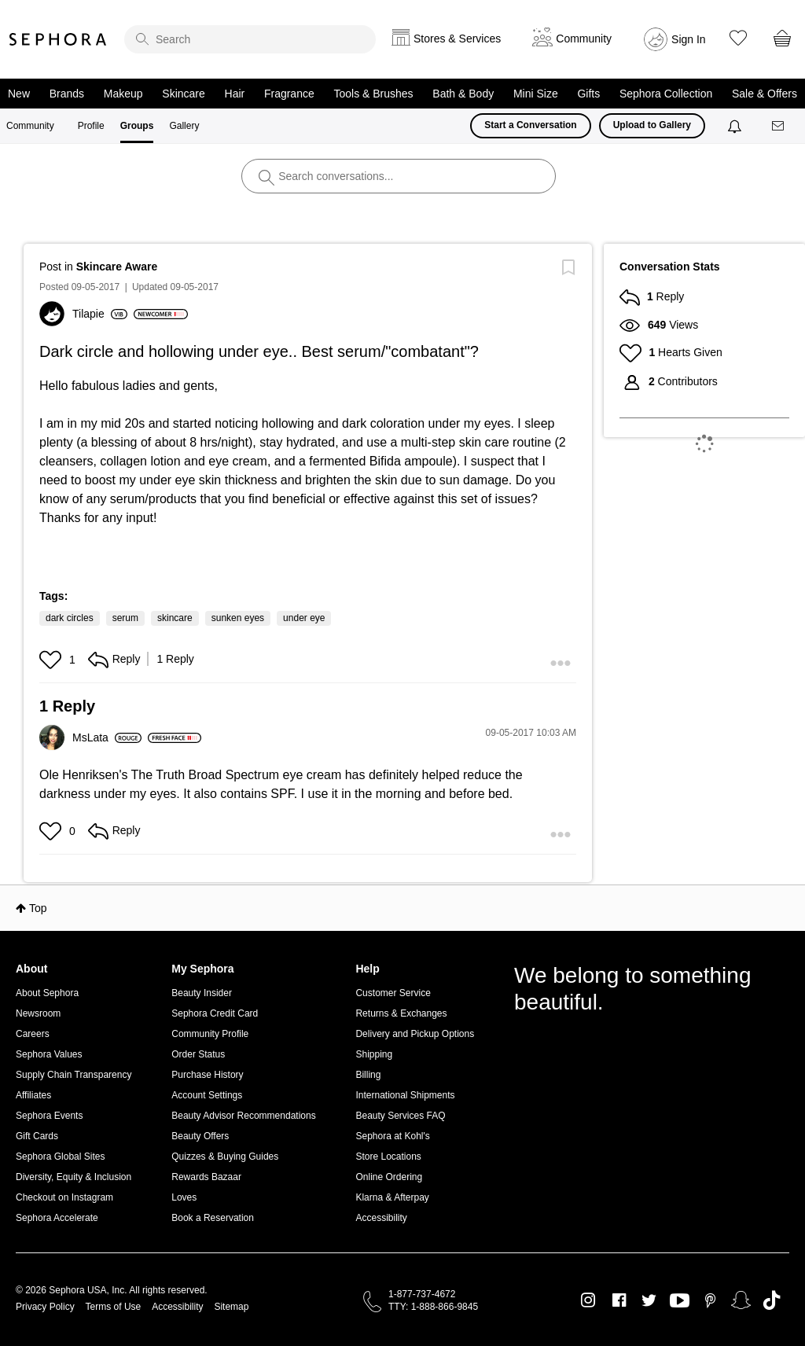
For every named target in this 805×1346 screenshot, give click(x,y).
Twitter (649, 1300)
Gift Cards (37, 1136)
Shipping (373, 1054)
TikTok (771, 1300)
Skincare (183, 93)
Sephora (58, 39)
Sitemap (231, 1306)
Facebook (619, 1300)
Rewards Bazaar (206, 1176)
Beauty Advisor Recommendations (243, 1115)
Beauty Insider (201, 992)
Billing (367, 1074)
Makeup (123, 93)
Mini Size (535, 93)
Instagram (588, 1300)
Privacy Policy (45, 1306)
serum (125, 617)
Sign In (688, 39)
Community (30, 125)
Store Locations (388, 1156)
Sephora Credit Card (214, 1013)
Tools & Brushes (373, 93)
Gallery (184, 125)
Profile (91, 125)
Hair (235, 93)
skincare (175, 617)
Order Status (198, 1054)
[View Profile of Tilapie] (99, 314)
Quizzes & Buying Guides (224, 1156)
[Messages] (779, 126)
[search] (250, 39)
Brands (67, 93)
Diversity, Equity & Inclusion (73, 1176)
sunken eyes (237, 617)
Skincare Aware (117, 266)
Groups (137, 125)
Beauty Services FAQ (400, 1115)
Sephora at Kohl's (392, 1136)
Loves (184, 1197)
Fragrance (289, 93)
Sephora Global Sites (60, 1156)
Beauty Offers (200, 1136)
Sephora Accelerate (57, 1217)
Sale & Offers (764, 93)
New (19, 93)
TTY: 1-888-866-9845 (433, 1306)
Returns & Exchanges (401, 1013)
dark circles (70, 617)
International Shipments (404, 1095)
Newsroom (38, 1013)
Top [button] (38, 908)
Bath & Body (463, 93)
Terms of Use (114, 1306)
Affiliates (33, 1095)
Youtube (679, 1301)
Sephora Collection (665, 93)
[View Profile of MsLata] (107, 737)
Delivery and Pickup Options (414, 1033)
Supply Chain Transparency (73, 1074)
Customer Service (392, 992)
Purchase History (207, 1074)
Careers (33, 1033)
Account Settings (206, 1095)
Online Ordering (388, 1176)
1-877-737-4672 (421, 1294)
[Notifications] (736, 126)
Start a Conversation (530, 125)
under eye (304, 617)
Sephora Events (49, 1115)
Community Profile (209, 1033)
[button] (52, 659)
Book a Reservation (212, 1217)
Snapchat (741, 1300)
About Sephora (47, 992)
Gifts (588, 93)
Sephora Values (49, 1054)
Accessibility (380, 1217)
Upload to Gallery (652, 125)
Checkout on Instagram (64, 1197)
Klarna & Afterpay (391, 1197)
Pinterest (710, 1300)
